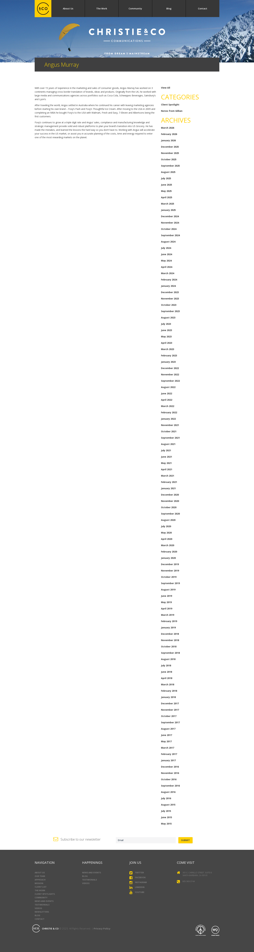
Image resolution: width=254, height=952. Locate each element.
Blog (168, 8)
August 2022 (168, 387)
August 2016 (168, 792)
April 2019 (166, 608)
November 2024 (170, 222)
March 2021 (167, 475)
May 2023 (166, 336)
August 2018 (168, 659)
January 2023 (168, 361)
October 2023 (168, 304)
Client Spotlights (45, 894)
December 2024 (170, 216)
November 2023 (170, 298)
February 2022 (169, 412)
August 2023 (168, 317)
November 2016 (170, 773)
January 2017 (168, 760)
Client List (40, 886)
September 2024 (170, 235)
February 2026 (169, 134)
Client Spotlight (170, 104)
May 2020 (166, 532)
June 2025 (166, 184)
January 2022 (168, 418)
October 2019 (168, 576)
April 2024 (166, 266)
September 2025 (170, 165)
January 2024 (168, 285)
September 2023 (170, 311)
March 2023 (167, 349)
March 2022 (167, 406)
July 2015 (166, 811)
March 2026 (167, 127)
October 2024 (168, 228)
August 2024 (168, 241)
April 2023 (166, 342)
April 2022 (166, 399)
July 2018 (166, 665)
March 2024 (167, 273)
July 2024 (166, 247)
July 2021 (166, 450)
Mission (39, 883)
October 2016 (168, 779)
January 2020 (168, 557)
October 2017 (168, 716)
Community (135, 8)
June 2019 (166, 595)
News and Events (44, 901)
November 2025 (170, 153)
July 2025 (166, 178)
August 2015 (168, 804)
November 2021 (170, 425)
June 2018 (166, 671)
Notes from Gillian (171, 110)
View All (165, 87)
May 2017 (166, 741)
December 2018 (170, 633)
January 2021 (168, 488)
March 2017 (167, 747)
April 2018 (166, 678)
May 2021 (166, 463)
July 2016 (166, 798)
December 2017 (170, 703)
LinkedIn (136, 887)
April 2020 (166, 538)
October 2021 (168, 431)
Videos (38, 908)
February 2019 (169, 621)
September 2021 (170, 437)
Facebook (137, 877)
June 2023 (166, 330)
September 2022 (170, 380)
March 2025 (167, 203)
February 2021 (169, 482)
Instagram (138, 882)
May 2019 (166, 602)
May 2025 (166, 191)
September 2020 (170, 513)
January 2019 (168, 627)
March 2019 (167, 614)
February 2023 (169, 355)
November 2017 (170, 709)
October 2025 (168, 159)
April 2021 (166, 469)
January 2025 (168, 210)
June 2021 (166, 456)
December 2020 (170, 494)
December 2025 (170, 146)
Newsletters (42, 911)
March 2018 (167, 684)
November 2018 (170, 640)
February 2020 (169, 551)
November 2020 (170, 501)
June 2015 (166, 817)
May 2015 (166, 823)
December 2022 (170, 368)
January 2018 (168, 697)
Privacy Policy (102, 928)
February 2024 (169, 279)
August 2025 (168, 172)
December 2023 (170, 292)
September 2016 (170, 785)
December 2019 (170, 564)
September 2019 (170, 583)
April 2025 (166, 197)
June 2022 (166, 393)
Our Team (40, 876)
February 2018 (169, 690)
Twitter (136, 872)
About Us (68, 8)
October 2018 (168, 646)
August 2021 (168, 444)
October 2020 (168, 507)
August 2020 (168, 519)
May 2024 (166, 260)
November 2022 (170, 374)
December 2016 (170, 766)
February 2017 (169, 754)
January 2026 (168, 140)
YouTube (136, 892)
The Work (101, 8)
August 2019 (168, 589)
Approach (40, 879)
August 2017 (168, 728)
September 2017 (170, 722)
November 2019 (170, 570)
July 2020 (166, 526)
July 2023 (166, 323)
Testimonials (42, 904)
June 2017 (166, 735)
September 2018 (170, 652)
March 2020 (167, 545)
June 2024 (166, 254)
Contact (202, 8)
